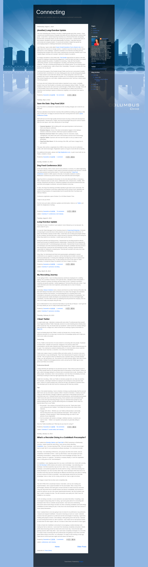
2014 (94, 84)
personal (51, 266)
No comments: (61, 95)
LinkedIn (95, 32)
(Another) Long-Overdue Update (51, 30)
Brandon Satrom (50, 442)
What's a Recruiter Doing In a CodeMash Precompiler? (61, 437)
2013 (94, 87)
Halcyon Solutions (48, 290)
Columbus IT (45, 214)
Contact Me (96, 30)
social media (52, 429)
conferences (52, 214)
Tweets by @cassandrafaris (99, 69)
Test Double (63, 57)
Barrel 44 (39, 329)
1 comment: (60, 157)
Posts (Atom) (48, 550)
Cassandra (105, 38)
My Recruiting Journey (47, 275)
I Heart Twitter (43, 319)
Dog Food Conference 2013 (49, 165)
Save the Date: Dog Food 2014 (50, 103)
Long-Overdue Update (47, 222)
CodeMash (40, 446)
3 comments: (60, 539)
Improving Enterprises (74, 230)
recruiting (56, 266)
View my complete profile (98, 63)
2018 (94, 75)
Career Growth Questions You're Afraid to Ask (68, 47)
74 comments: (61, 211)
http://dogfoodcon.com (64, 152)
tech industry (59, 214)
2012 (94, 89)
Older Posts (81, 547)
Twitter (79, 203)
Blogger (81, 561)
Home (57, 547)
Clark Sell (60, 442)
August (97, 77)
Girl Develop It (43, 465)
